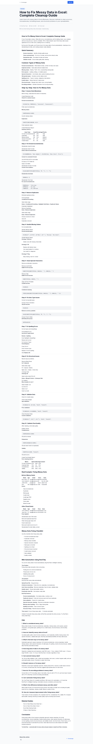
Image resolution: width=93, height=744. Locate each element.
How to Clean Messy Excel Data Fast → (33, 704)
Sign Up (70, 2)
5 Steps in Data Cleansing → (30, 710)
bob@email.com (34, 484)
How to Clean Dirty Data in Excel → (32, 706)
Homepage (23, 2)
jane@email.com (34, 512)
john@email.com (34, 479)
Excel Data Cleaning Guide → (30, 708)
